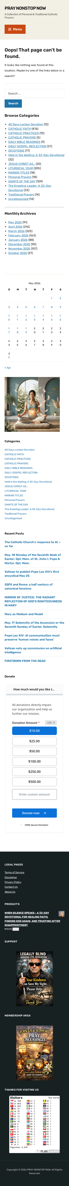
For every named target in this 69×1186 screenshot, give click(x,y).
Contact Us (11, 886)
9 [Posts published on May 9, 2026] (60, 307)
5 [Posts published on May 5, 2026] (26, 307)
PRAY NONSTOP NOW (25, 8)
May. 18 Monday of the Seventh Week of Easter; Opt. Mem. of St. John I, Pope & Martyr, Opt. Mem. (33, 559)
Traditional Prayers (21, 194)
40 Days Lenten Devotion (25, 124)
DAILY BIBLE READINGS (24, 142)
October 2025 (17, 253)
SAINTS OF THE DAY (22, 181)
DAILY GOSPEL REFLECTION (27, 146)
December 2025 (19, 244)
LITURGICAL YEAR (20, 168)
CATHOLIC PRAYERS (22, 137)
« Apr (8, 367)
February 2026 (18, 235)
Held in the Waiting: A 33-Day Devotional (36, 155)
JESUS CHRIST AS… (21, 164)
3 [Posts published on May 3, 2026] (9, 307)
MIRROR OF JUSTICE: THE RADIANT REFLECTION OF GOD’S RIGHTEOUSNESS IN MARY (33, 601)
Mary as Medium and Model (24, 614)
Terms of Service (14, 872)
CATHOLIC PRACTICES (23, 133)
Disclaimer (11, 877)
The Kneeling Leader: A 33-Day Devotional (29, 509)
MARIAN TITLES (18, 172)
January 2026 (18, 240)
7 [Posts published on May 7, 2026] (43, 307)
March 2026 (16, 231)
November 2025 (19, 248)
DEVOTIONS (16, 150)
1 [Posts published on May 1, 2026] (51, 298)
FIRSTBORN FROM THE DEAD (25, 661)
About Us (10, 891)
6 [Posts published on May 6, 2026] (34, 307)
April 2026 (15, 226)
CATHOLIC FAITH (19, 128)
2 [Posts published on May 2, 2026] (60, 298)
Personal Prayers (19, 177)
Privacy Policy (13, 882)
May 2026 (15, 222)
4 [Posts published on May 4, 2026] (17, 307)
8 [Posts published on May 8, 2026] (52, 307)
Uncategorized (18, 199)
